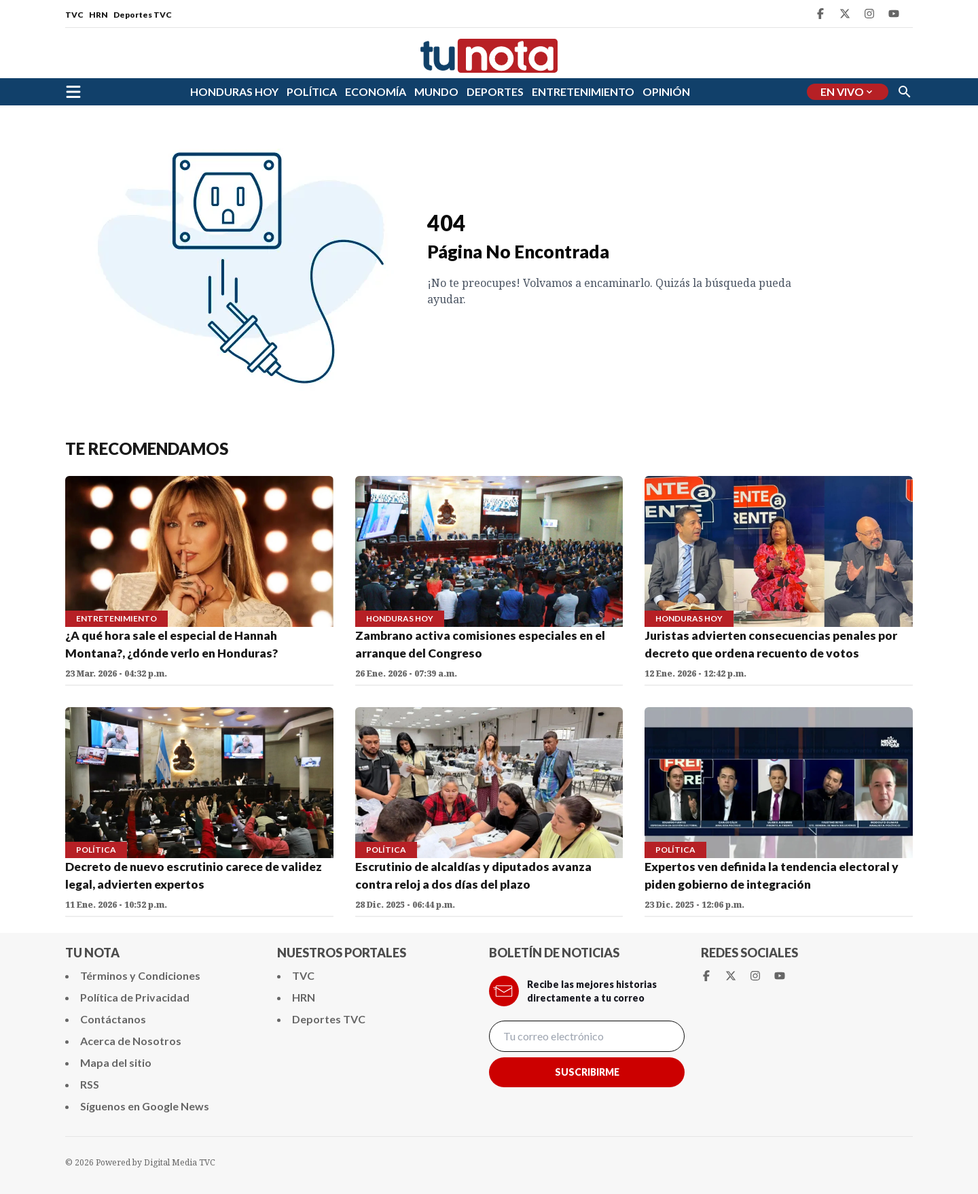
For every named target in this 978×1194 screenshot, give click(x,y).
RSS (89, 1084)
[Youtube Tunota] (893, 13)
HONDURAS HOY (234, 91)
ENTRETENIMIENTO (583, 91)
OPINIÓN (666, 91)
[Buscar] (904, 92)
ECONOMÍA (375, 91)
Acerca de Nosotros (130, 1040)
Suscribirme (587, 1072)
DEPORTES (495, 91)
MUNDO (436, 91)
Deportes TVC (142, 15)
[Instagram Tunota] (869, 13)
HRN (98, 15)
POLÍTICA (312, 91)
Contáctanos (113, 1018)
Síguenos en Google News (144, 1105)
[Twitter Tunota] (844, 13)
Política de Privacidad (134, 997)
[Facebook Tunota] (820, 13)
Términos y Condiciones (140, 975)
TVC (74, 15)
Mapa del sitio (115, 1062)
